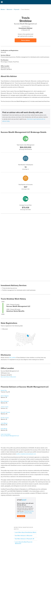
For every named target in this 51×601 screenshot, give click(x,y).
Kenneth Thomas (5, 412)
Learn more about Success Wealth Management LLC (10, 435)
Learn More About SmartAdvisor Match (25, 532)
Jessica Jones (4, 407)
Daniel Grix (4, 390)
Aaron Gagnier (5, 396)
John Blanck (4, 423)
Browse (3, 9)
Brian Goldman (5, 401)
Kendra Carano (5, 418)
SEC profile (12, 357)
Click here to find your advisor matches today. (25, 512)
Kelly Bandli (4, 428)
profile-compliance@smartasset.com (26, 454)
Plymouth (16, 9)
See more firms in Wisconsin (8, 377)
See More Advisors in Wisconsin (23, 535)
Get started (21, 516)
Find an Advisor (25, 40)
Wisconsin (9, 9)
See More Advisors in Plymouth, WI (24, 539)
